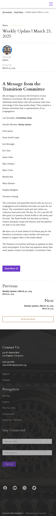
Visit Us (5, 374)
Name (5, 436)
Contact (6, 380)
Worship (6, 396)
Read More (11, 268)
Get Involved (7, 12)
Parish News (18, 12)
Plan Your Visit (9, 408)
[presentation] (22, 476)
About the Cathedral (11, 420)
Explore (5, 402)
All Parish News (28, 319)
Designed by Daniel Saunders (36, 513)
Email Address (8, 448)
